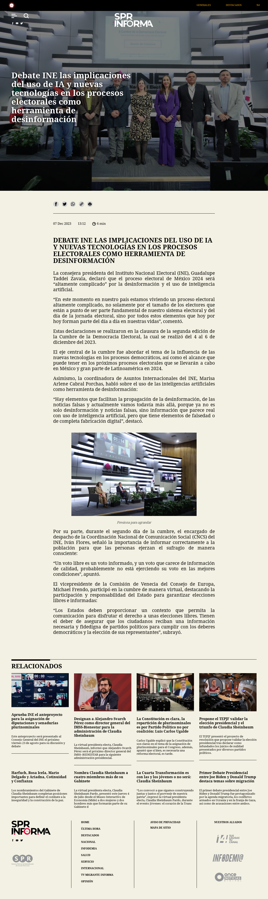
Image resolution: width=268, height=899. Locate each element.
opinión (87, 881)
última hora (90, 829)
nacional (88, 842)
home (85, 822)
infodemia (89, 848)
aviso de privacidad (165, 822)
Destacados (242, 5)
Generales (212, 5)
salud (85, 855)
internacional (92, 868)
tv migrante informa (97, 875)
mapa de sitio (160, 827)
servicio (87, 861)
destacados (90, 835)
